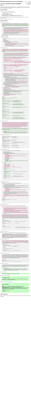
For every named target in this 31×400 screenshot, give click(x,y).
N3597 (9, 6)
